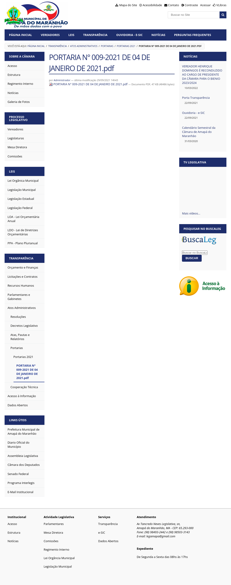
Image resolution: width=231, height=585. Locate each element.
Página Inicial (20, 35)
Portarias (107, 46)
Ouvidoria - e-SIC (193, 113)
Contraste (191, 5)
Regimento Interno (56, 549)
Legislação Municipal (58, 566)
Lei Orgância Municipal (59, 558)
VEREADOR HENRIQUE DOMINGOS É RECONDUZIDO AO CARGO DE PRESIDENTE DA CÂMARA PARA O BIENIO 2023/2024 (202, 74)
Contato (173, 5)
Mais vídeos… (191, 213)
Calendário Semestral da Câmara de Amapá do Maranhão (198, 132)
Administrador (62, 80)
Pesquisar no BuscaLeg (202, 229)
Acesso (12, 524)
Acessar (205, 5)
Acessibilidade (152, 5)
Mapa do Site (128, 5)
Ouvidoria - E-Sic (129, 35)
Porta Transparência (196, 98)
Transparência (95, 35)
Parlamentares (54, 524)
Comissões (51, 541)
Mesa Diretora (53, 532)
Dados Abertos (108, 541)
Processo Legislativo (18, 118)
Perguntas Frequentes (192, 35)
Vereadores (50, 35)
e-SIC (101, 532)
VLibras (221, 5)
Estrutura (14, 532)
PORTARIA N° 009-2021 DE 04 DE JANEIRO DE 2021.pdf (88, 84)
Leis (71, 35)
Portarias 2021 (126, 46)
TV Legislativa (195, 162)
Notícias (158, 35)
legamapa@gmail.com (160, 536)
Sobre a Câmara (22, 56)
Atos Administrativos (83, 46)
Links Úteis (17, 420)
